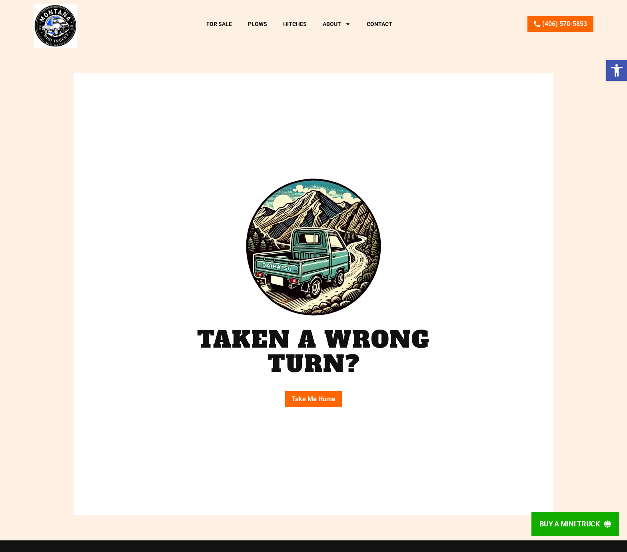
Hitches (295, 24)
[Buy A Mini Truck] (575, 524)
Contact (379, 24)
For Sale (219, 24)
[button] (616, 70)
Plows (257, 24)
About (337, 24)
